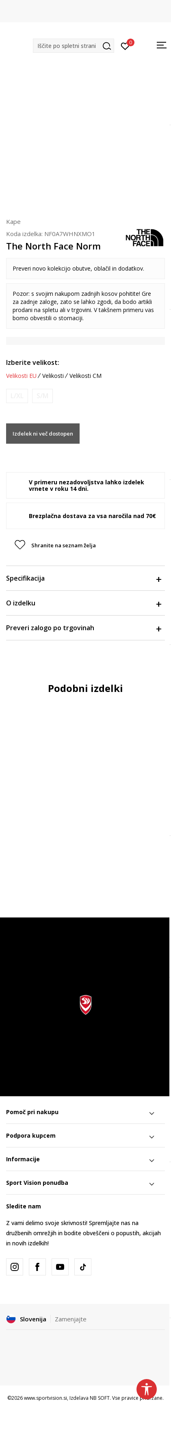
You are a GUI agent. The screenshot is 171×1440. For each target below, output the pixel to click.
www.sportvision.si (45, 1397)
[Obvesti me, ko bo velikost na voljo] (17, 396)
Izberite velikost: (32, 362)
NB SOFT (100, 1397)
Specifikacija (83, 578)
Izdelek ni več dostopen (43, 433)
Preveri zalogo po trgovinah (83, 627)
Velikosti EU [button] (21, 376)
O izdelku (83, 603)
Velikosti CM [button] (85, 376)
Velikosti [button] (53, 376)
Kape (13, 221)
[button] (73, 46)
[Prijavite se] (125, 45)
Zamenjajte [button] (71, 1319)
